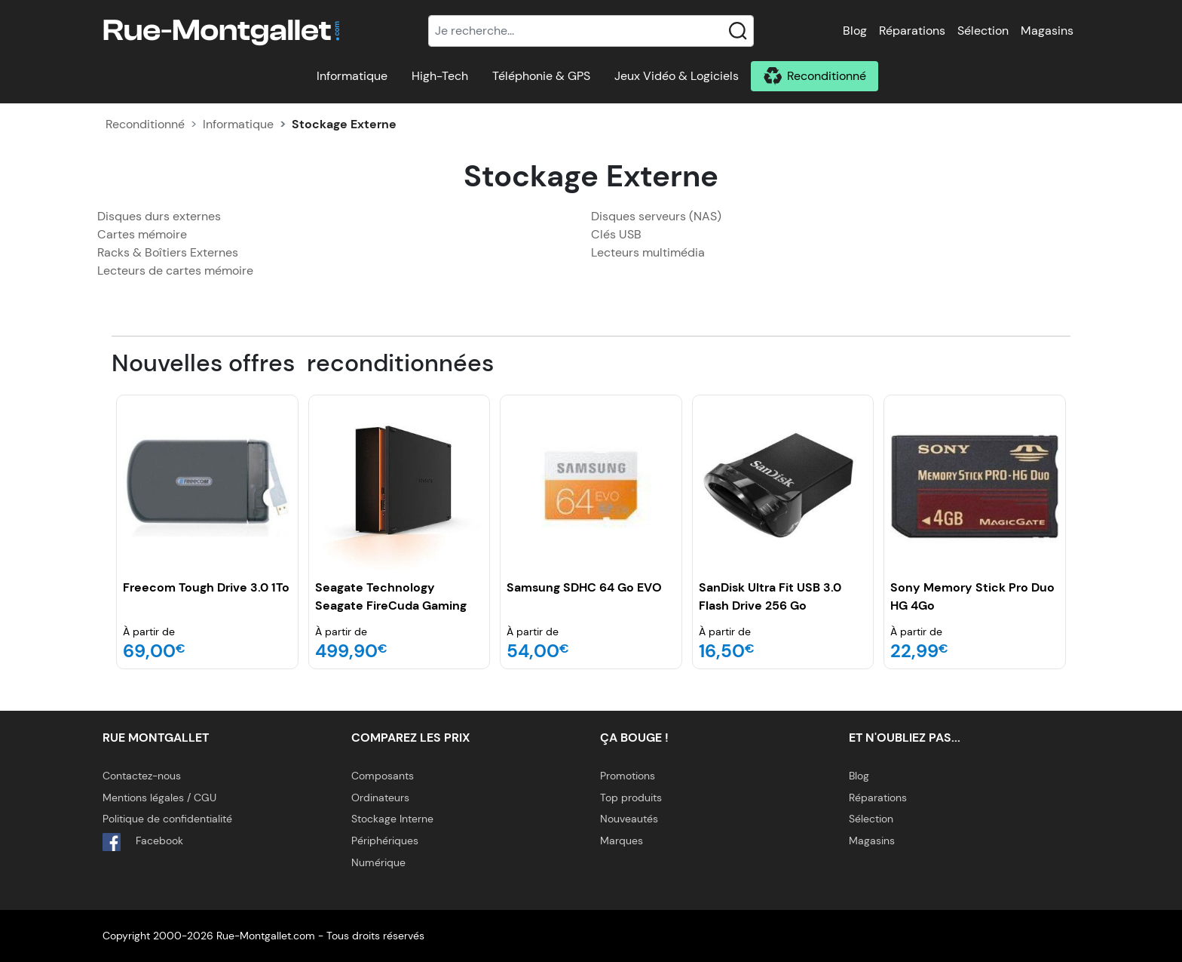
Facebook (143, 842)
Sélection (983, 30)
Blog (855, 30)
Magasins (1047, 30)
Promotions (627, 775)
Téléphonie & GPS (541, 76)
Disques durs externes (159, 216)
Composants (382, 775)
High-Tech (440, 76)
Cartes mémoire (142, 234)
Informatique (352, 76)
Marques (621, 840)
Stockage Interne (392, 818)
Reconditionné (826, 76)
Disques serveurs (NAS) (656, 216)
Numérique (378, 862)
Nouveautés (629, 818)
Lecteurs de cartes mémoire (175, 270)
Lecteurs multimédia (648, 252)
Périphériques (384, 840)
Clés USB (616, 234)
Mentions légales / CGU (159, 797)
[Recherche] (591, 31)
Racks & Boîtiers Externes (167, 252)
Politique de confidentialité (167, 818)
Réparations (912, 30)
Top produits (631, 797)
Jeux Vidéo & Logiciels (676, 76)
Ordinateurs (380, 797)
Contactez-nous (142, 775)
